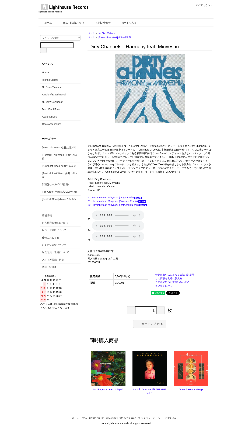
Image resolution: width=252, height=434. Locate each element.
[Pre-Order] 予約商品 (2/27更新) (59, 191)
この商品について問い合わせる (172, 282)
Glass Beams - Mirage (191, 389)
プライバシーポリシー (150, 418)
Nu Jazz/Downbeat (52, 102)
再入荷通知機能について (55, 222)
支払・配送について (71, 22)
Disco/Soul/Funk (51, 109)
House (45, 72)
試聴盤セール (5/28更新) (55, 184)
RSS (44, 267)
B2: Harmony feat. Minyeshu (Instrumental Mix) (117, 204)
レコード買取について (54, 230)
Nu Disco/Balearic (107, 33)
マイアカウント (202, 5)
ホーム (45, 22)
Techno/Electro (50, 79)
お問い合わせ (101, 22)
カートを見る (126, 22)
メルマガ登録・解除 (53, 259)
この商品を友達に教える (168, 278)
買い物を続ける (163, 285)
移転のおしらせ (50, 237)
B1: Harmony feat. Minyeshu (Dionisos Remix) (117, 201)
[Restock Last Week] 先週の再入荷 (115, 37)
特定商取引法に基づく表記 (121, 418)
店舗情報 (47, 215)
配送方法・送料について (55, 252)
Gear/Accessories (51, 124)
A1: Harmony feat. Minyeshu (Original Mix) (115, 197)
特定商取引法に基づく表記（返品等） (176, 274)
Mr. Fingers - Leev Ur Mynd (108, 389)
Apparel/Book (49, 116)
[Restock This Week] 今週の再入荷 (59, 156)
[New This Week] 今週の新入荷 (59, 147)
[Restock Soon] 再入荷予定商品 (59, 199)
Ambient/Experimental (54, 94)
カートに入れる (149, 324)
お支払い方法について (54, 244)
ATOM (52, 267)
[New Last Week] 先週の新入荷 (59, 166)
